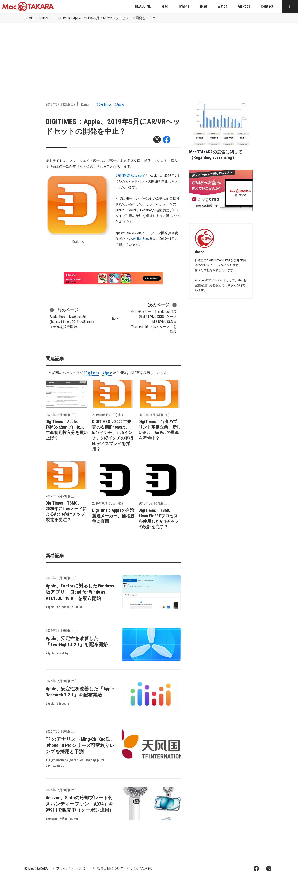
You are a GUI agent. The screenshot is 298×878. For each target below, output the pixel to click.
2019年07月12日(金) (60, 104)
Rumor (44, 18)
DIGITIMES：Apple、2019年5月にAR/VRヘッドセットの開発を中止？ (105, 18)
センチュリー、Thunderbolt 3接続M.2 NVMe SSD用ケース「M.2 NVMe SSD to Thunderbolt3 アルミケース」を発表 (154, 318)
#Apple (119, 104)
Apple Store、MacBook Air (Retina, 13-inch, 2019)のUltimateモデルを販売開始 (72, 318)
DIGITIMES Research (129, 175)
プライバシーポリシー (73, 868)
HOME (28, 18)
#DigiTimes (104, 104)
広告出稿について (110, 868)
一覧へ (113, 318)
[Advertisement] (149, 55)
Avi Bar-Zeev (140, 239)
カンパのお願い (142, 868)
